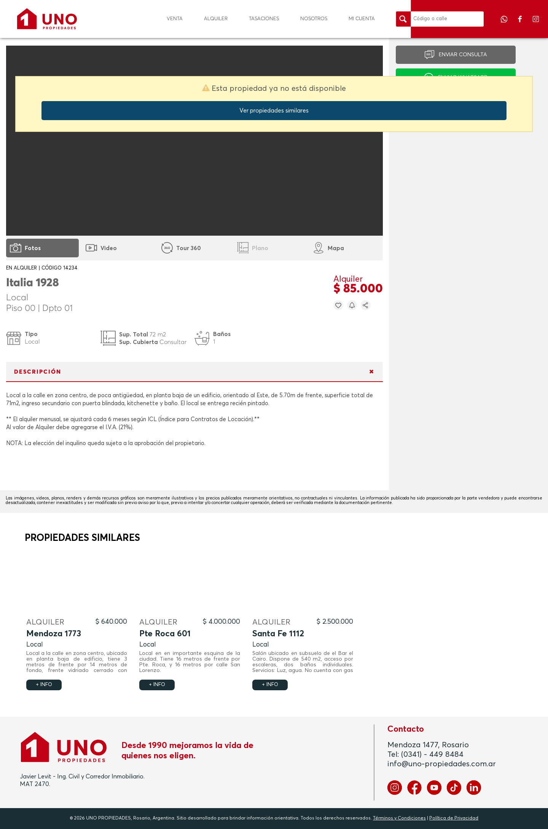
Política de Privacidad (453, 818)
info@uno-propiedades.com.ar (441, 764)
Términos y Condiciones (399, 818)
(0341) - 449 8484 (432, 754)
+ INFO (44, 684)
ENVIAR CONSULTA (463, 54)
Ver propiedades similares (274, 111)
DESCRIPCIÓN (37, 372)
